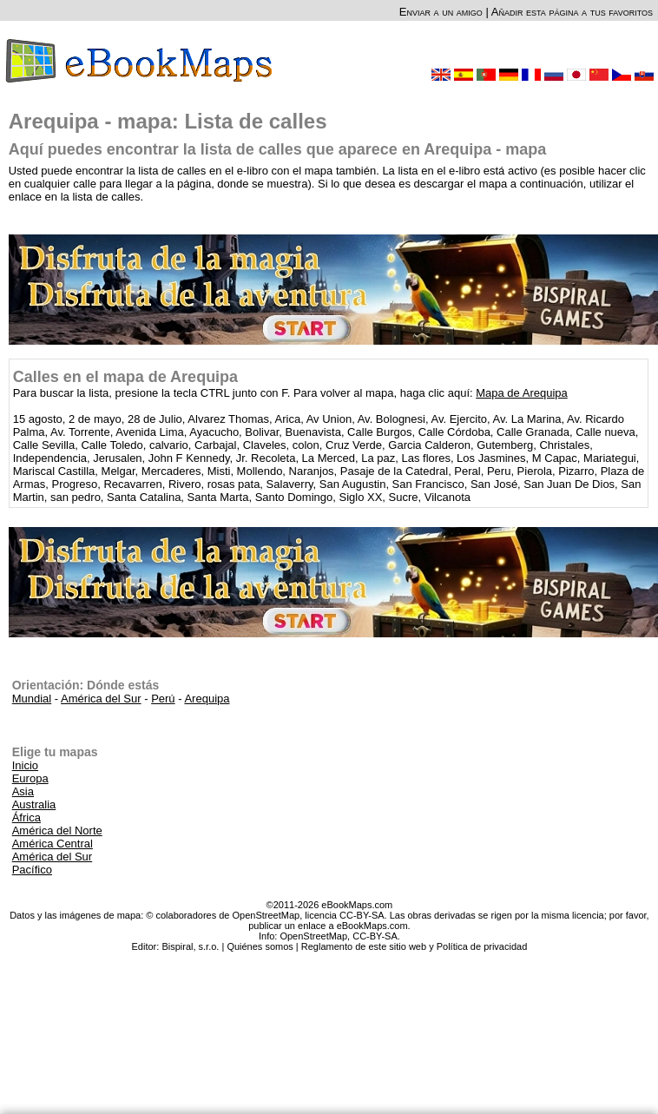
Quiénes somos (260, 946)
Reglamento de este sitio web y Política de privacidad (414, 946)
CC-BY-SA (375, 936)
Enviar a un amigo (441, 11)
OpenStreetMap (313, 936)
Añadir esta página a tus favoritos (572, 11)
